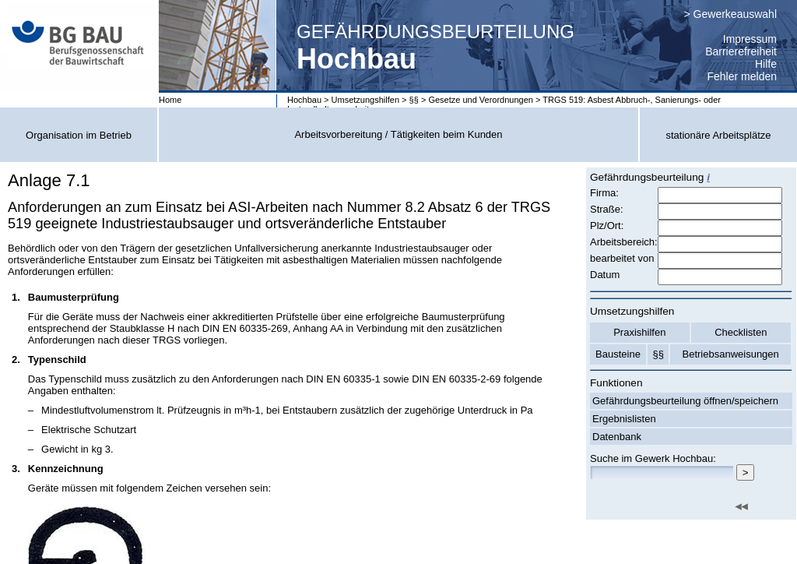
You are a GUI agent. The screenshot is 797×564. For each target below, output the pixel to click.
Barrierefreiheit (741, 51)
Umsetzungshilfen (365, 99)
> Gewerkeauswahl (730, 14)
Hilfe (766, 64)
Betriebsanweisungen (731, 354)
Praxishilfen (639, 332)
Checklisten (740, 332)
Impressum (750, 39)
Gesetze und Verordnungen (480, 99)
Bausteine (618, 354)
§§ (414, 99)
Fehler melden (742, 76)
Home (170, 99)
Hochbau (304, 99)
